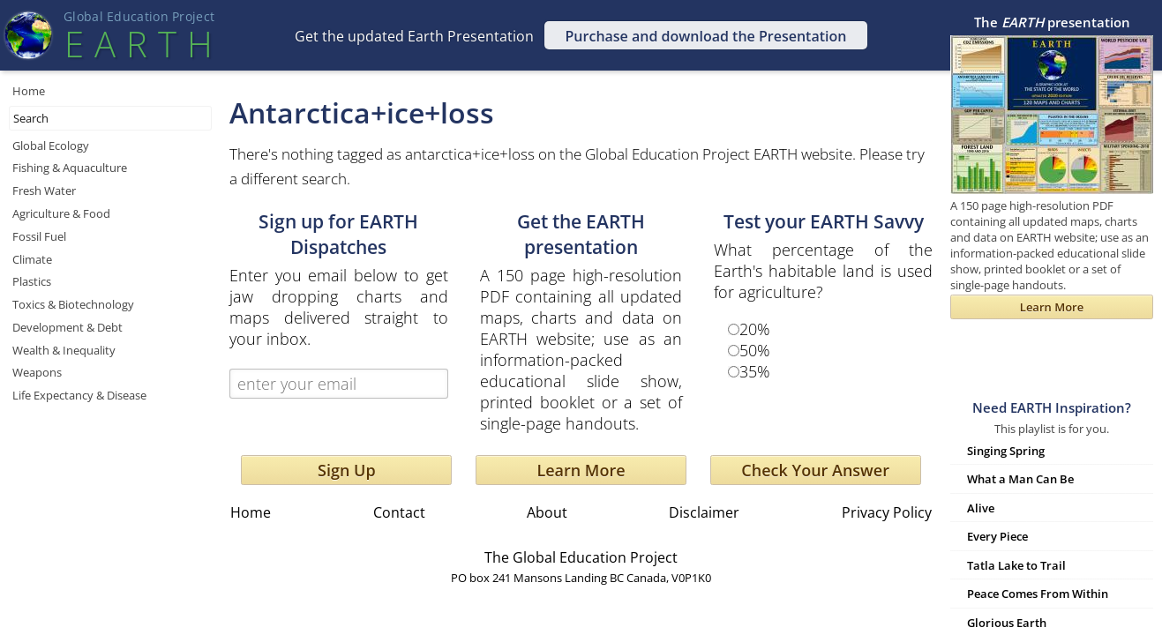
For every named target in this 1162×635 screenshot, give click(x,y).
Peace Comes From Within (1037, 593)
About (547, 512)
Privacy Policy (887, 512)
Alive (980, 508)
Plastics (31, 281)
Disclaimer (704, 512)
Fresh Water (44, 190)
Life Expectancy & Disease (79, 395)
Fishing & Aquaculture (69, 168)
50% (754, 350)
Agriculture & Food (61, 213)
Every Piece (997, 536)
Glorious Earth (1006, 623)
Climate (32, 259)
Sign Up (347, 470)
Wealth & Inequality (64, 350)
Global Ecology (50, 145)
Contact (399, 512)
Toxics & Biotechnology (73, 304)
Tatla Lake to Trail (1016, 565)
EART (138, 43)
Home (28, 91)
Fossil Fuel (39, 236)
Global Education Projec (139, 16)
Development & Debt (67, 327)
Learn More (580, 470)
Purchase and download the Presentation (706, 36)
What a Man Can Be (1020, 479)
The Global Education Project (581, 557)
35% (754, 371)
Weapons (37, 372)
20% (754, 329)
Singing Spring (1006, 451)
